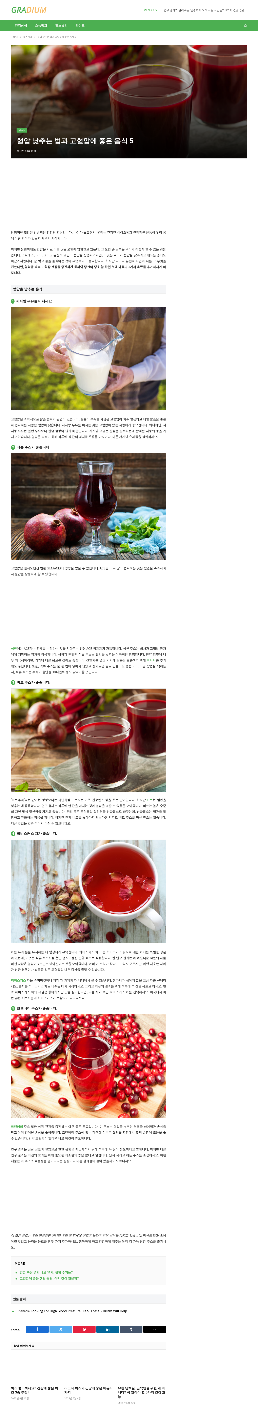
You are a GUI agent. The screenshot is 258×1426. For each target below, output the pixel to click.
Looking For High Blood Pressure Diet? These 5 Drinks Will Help (79, 1310)
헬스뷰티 (61, 25)
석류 (14, 648)
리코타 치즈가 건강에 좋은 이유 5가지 (88, 1390)
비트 (150, 799)
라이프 (80, 25)
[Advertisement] (129, 98)
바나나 (151, 660)
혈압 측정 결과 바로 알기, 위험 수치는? (46, 1272)
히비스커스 (18, 980)
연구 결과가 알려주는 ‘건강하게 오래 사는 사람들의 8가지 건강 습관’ (204, 10)
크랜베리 (17, 1126)
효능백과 (41, 25)
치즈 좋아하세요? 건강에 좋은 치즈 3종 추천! (34, 1390)
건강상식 (21, 25)
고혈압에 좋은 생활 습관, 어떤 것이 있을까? (49, 1278)
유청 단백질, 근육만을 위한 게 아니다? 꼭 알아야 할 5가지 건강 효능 (141, 1392)
